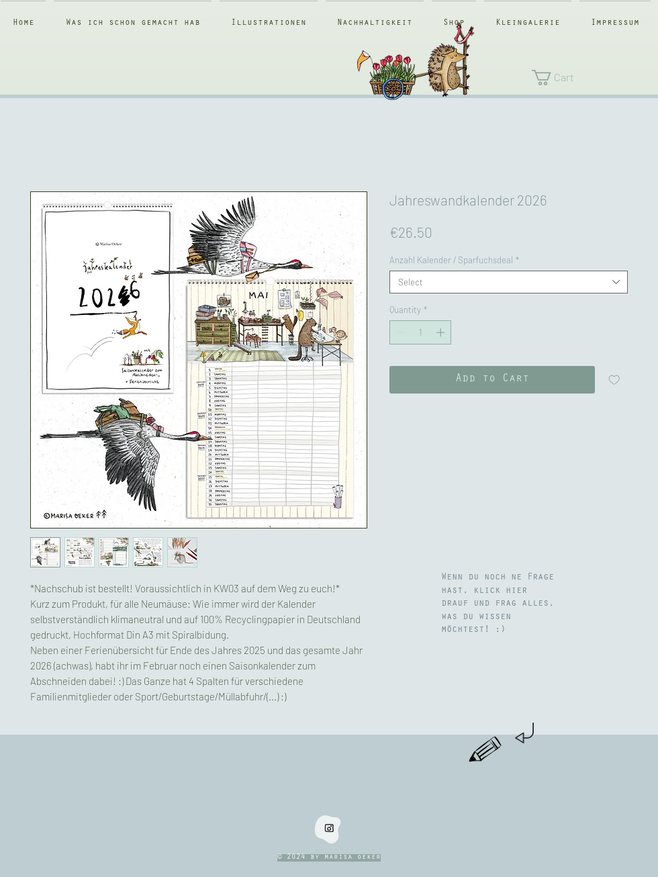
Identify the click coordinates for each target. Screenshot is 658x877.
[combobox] (508, 282)
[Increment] (442, 332)
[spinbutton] (421, 332)
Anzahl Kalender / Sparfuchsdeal (454, 260)
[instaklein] (329, 828)
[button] (588, 77)
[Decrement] (399, 332)
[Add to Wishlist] (614, 380)
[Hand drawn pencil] (485, 749)
